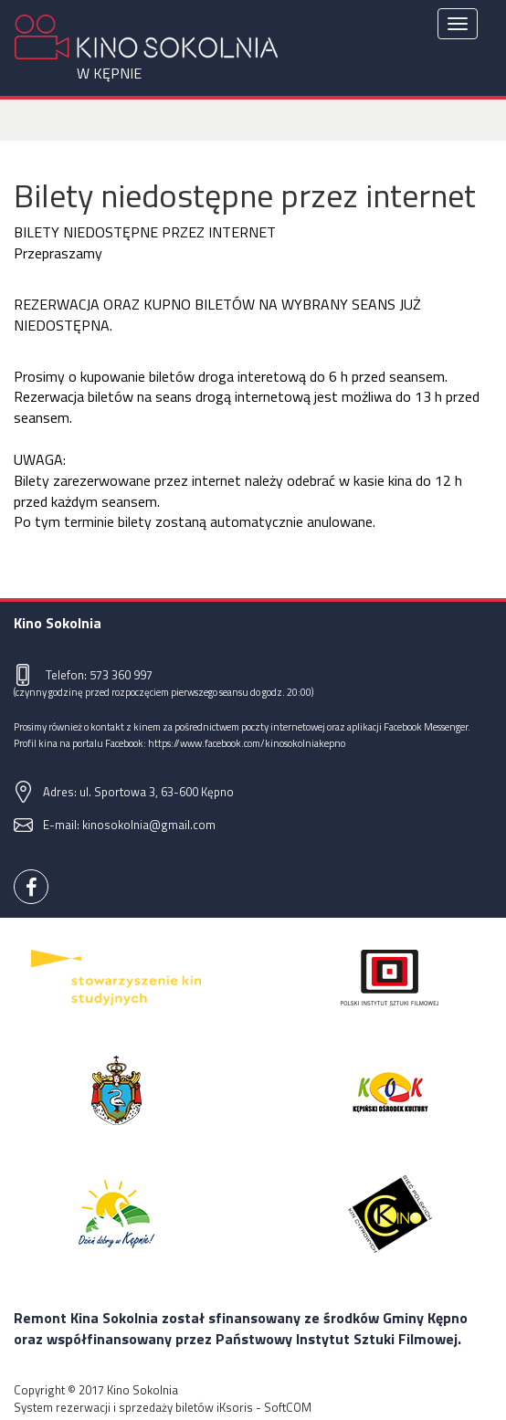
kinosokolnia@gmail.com (149, 824)
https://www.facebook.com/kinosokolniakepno (246, 743)
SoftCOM (287, 1407)
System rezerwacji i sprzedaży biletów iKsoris (133, 1407)
